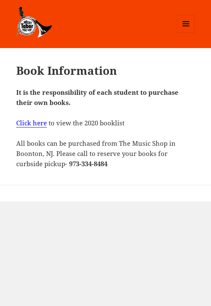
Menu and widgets (186, 32)
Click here (31, 123)
